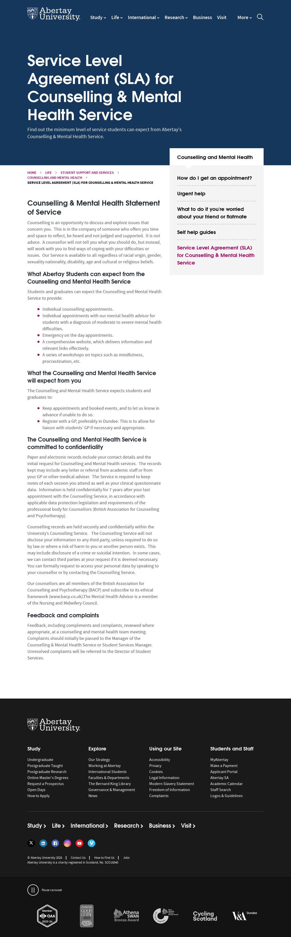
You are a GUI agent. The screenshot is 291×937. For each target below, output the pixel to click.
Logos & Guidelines (226, 795)
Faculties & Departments (108, 777)
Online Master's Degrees (47, 777)
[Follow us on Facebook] (55, 843)
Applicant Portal (223, 771)
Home (31, 172)
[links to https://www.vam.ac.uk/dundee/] (244, 916)
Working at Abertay (104, 765)
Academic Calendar (226, 783)
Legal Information (164, 777)
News (93, 795)
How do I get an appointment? (214, 177)
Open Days (36, 789)
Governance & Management (111, 789)
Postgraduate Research (47, 771)
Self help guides (196, 231)
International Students (107, 771)
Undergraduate (40, 759)
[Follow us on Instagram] (67, 843)
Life (115, 17)
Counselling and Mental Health (54, 177)
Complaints (159, 795)
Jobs (126, 858)
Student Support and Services (87, 172)
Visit (221, 17)
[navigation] (244, 20)
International (142, 17)
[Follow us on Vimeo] (91, 843)
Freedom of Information (169, 789)
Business (202, 17)
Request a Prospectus (45, 783)
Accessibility (159, 759)
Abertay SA (219, 777)
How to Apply (38, 795)
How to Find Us (104, 858)
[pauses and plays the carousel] (33, 890)
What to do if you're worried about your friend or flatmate (212, 212)
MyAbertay (219, 759)
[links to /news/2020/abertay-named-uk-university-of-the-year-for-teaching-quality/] (86, 916)
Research (174, 17)
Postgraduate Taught (45, 765)
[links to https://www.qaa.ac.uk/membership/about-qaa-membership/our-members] (47, 916)
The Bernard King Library (109, 783)
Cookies (156, 771)
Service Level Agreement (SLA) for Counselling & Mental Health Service (216, 254)
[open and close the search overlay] (260, 18)
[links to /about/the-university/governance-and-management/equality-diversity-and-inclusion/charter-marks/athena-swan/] (126, 916)
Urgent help (191, 193)
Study (96, 17)
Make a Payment (223, 765)
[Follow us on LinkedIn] (43, 843)
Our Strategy (99, 759)
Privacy (155, 765)
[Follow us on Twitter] (31, 843)
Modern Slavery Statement (171, 783)
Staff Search (220, 789)
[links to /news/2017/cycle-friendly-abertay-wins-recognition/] (205, 916)
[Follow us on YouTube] (79, 843)
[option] (47, 916)
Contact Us (78, 858)
